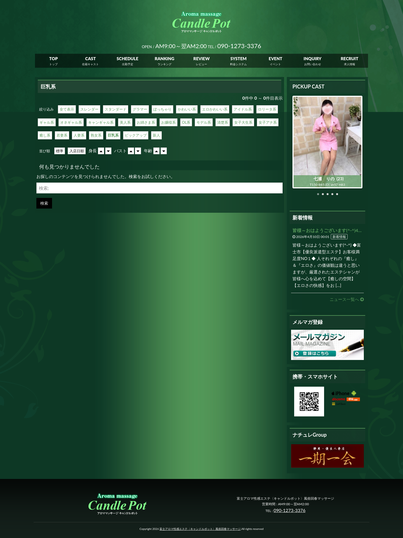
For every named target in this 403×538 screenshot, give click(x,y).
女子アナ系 (268, 122)
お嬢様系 (168, 122)
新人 (156, 135)
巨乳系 (113, 135)
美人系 (125, 122)
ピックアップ (136, 135)
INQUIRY (313, 58)
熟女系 (96, 135)
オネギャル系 (71, 122)
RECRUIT (349, 58)
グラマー (140, 109)
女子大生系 (243, 122)
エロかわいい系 (215, 109)
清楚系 (222, 122)
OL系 (186, 122)
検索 (44, 203)
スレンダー (89, 109)
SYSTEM (238, 58)
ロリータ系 (267, 109)
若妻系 (62, 135)
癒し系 (44, 135)
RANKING (164, 58)
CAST (90, 58)
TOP (53, 58)
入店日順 (76, 151)
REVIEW (201, 58)
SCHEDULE (128, 58)
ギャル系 (46, 122)
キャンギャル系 (101, 122)
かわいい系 (187, 109)
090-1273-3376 (290, 510)
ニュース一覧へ (347, 299)
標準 (59, 151)
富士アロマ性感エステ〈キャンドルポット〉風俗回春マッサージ (200, 528)
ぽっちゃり (162, 109)
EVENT (275, 58)
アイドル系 (243, 109)
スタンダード (115, 109)
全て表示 (67, 109)
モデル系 (203, 122)
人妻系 (79, 135)
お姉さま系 (146, 122)
